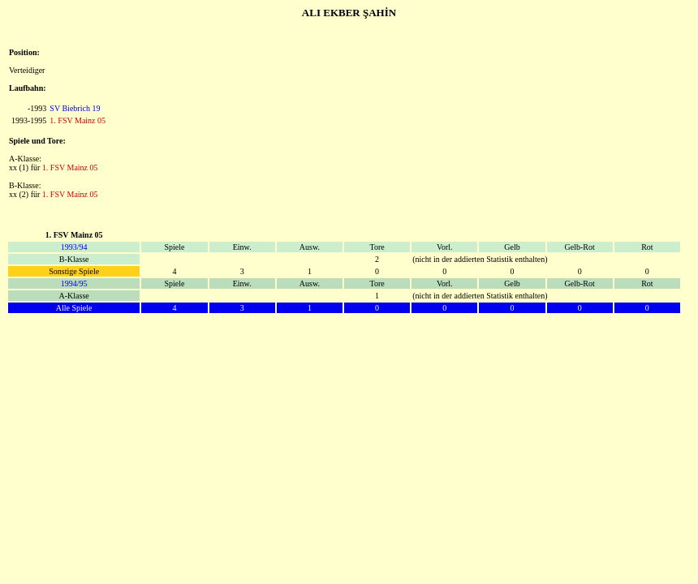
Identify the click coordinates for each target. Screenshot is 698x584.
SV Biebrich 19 (75, 108)
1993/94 (74, 247)
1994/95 (74, 283)
